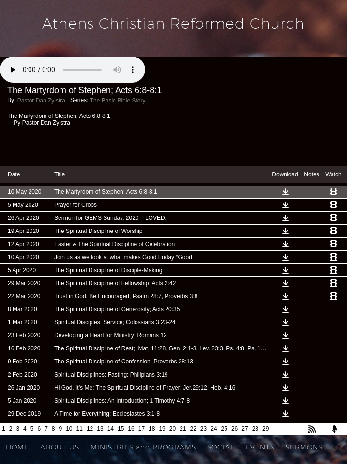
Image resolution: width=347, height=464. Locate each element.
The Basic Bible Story (118, 100)
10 (69, 428)
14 (110, 428)
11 (79, 428)
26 (234, 428)
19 (162, 428)
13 (100, 428)
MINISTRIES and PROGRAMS (143, 447)
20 (172, 428)
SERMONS (304, 447)
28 (255, 428)
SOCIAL (220, 447)
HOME (17, 447)
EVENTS (259, 447)
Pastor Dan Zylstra (41, 100)
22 (193, 428)
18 (152, 428)
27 (244, 428)
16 (131, 428)
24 (214, 428)
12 (90, 428)
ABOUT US (59, 447)
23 (203, 428)
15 (121, 428)
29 (265, 428)
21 (183, 428)
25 (224, 428)
